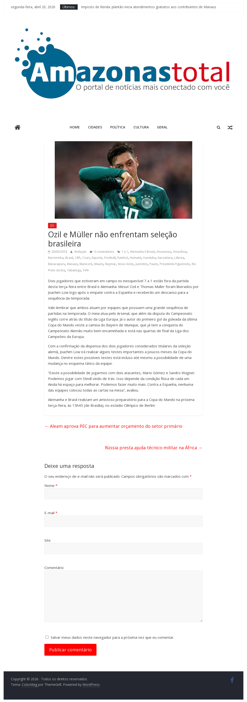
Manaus (72, 264)
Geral (162, 127)
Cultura (141, 127)
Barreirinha (55, 258)
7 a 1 (125, 252)
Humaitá (135, 258)
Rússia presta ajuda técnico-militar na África (154, 447)
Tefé (86, 270)
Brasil (69, 258)
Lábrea (179, 258)
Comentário (54, 567)
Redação (81, 252)
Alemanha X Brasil (142, 252)
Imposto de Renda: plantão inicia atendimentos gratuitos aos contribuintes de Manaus (148, 7)
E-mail (50, 512)
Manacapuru (56, 264)
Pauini (154, 264)
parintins (142, 264)
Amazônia (180, 252)
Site (47, 540)
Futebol (122, 258)
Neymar (110, 264)
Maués (98, 264)
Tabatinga (74, 270)
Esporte (97, 258)
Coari (86, 258)
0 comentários (102, 252)
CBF (77, 258)
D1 (52, 226)
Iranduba (149, 258)
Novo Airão (126, 264)
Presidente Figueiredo (175, 264)
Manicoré (86, 264)
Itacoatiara (165, 258)
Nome (50, 485)
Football (110, 258)
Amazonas (164, 252)
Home (75, 127)
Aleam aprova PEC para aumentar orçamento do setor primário (113, 426)
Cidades (95, 127)
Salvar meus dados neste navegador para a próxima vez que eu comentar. (112, 637)
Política (117, 127)
